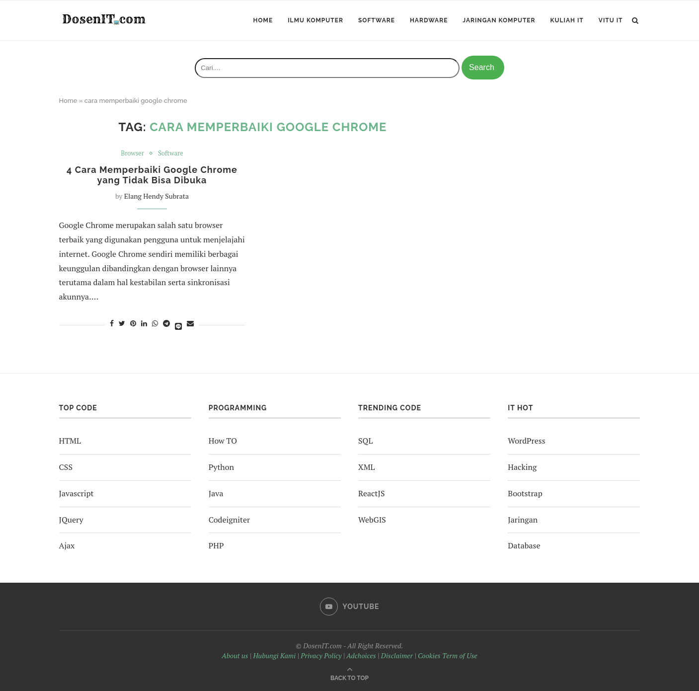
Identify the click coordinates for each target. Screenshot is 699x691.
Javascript (76, 493)
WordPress (526, 440)
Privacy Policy (321, 655)
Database (524, 545)
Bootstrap (525, 493)
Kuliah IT (567, 20)
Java (216, 493)
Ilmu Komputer (315, 20)
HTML (70, 440)
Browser (132, 153)
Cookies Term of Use (447, 655)
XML (366, 466)
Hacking (522, 466)
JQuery (71, 519)
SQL (365, 440)
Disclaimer (397, 655)
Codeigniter (229, 519)
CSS (66, 466)
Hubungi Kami (274, 655)
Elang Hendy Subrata (156, 196)
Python (221, 466)
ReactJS (371, 493)
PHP (216, 545)
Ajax (67, 545)
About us (235, 655)
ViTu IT (611, 20)
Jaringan (523, 519)
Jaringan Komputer (499, 20)
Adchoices (361, 655)
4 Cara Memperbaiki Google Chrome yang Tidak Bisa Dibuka (152, 174)
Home (263, 20)
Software (376, 20)
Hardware (429, 20)
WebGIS (372, 519)
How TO (223, 440)
